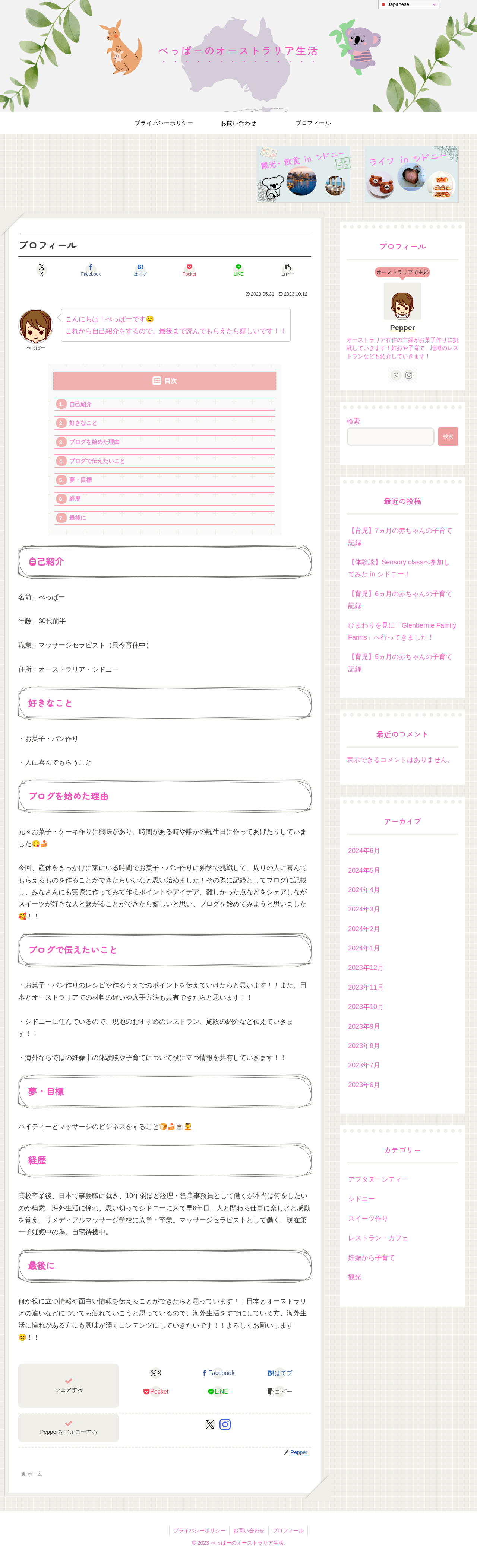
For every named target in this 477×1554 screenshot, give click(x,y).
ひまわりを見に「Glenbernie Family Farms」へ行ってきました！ (402, 631)
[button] (287, 269)
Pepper (402, 328)
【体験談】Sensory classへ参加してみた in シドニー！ (399, 568)
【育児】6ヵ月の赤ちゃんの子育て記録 (400, 599)
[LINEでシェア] (238, 269)
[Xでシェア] (41, 269)
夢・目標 (80, 480)
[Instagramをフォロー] (225, 1424)
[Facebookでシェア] (90, 269)
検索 (353, 421)
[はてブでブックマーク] (140, 269)
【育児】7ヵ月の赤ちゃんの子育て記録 (400, 536)
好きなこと (83, 423)
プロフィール (288, 1531)
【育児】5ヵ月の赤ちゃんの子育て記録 (400, 662)
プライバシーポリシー (199, 1531)
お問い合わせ (249, 1531)
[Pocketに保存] (189, 269)
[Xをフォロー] (210, 1424)
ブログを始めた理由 (94, 442)
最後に (77, 518)
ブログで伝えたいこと (97, 461)
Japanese (395, 4)
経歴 (74, 499)
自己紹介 (80, 404)
